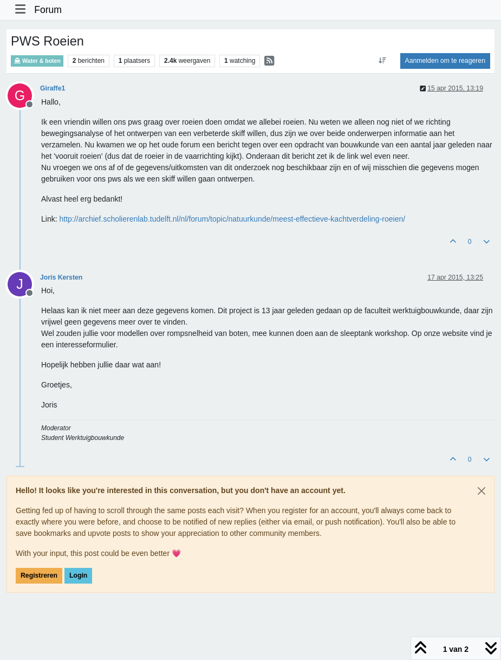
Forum (48, 9)
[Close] (481, 491)
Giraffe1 (52, 88)
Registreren (39, 575)
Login (78, 575)
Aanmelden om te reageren (445, 60)
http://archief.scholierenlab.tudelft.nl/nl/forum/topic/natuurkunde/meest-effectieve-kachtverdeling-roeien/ (232, 219)
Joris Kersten (61, 277)
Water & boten (37, 60)
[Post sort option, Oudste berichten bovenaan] (382, 60)
